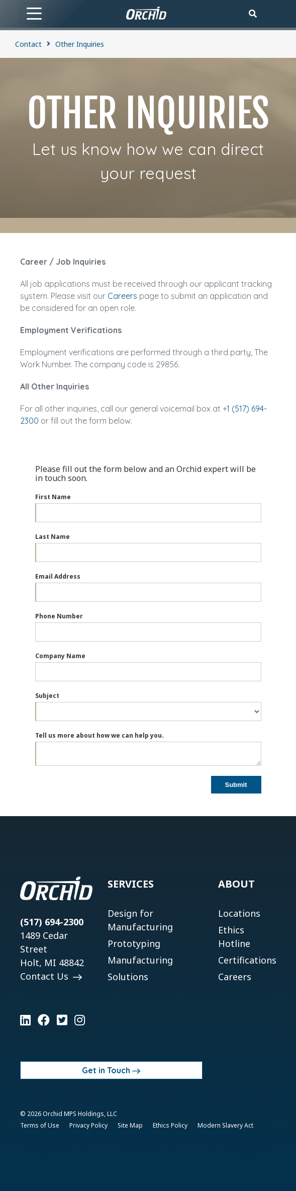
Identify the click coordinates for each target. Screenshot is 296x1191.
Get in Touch (106, 1070)
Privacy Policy (88, 1125)
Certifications (247, 960)
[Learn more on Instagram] (79, 1020)
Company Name (60, 656)
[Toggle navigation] (34, 14)
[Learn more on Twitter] (62, 1020)
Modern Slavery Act (225, 1125)
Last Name (52, 536)
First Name (53, 497)
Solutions (128, 977)
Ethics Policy (170, 1125)
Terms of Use (39, 1125)
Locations (239, 913)
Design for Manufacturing (140, 920)
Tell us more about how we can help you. (99, 735)
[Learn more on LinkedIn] (25, 1020)
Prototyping (134, 943)
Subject (47, 695)
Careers (122, 296)
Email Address (57, 576)
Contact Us (45, 976)
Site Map (130, 1125)
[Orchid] (146, 13)
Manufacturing (140, 960)
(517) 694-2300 (51, 922)
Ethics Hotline (234, 936)
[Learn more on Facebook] (44, 1020)
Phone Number (59, 616)
